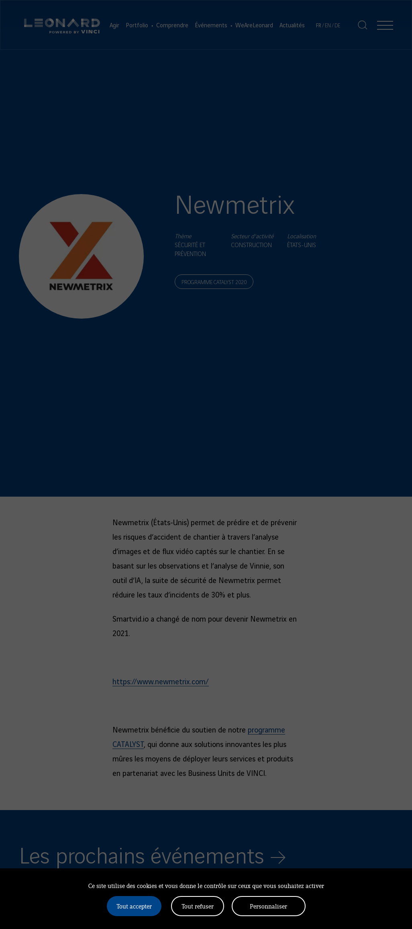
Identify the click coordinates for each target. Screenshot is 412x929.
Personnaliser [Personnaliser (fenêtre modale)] (268, 906)
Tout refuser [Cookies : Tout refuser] (198, 906)
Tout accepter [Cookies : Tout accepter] (134, 906)
